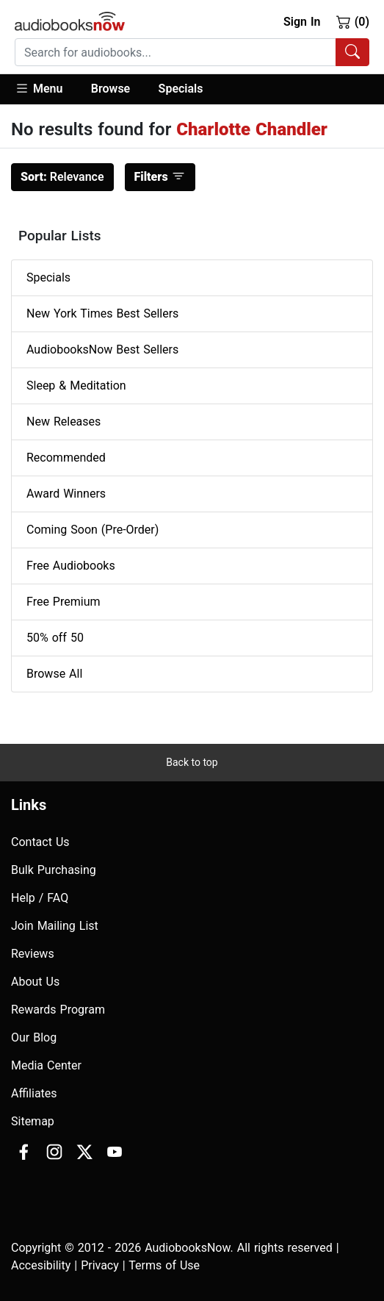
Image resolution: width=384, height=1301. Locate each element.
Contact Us (40, 842)
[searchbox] (175, 52)
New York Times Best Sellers (102, 313)
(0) (352, 21)
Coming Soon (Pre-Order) (92, 530)
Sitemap (32, 1121)
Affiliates (34, 1093)
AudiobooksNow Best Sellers (102, 349)
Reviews (32, 954)
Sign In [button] (301, 22)
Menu (38, 88)
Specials (181, 89)
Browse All (54, 674)
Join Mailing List (54, 926)
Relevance (62, 177)
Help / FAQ (39, 898)
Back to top (191, 762)
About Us (35, 982)
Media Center (46, 1065)
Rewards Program (58, 1010)
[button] (46, 89)
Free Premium (63, 602)
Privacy (100, 1265)
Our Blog (34, 1037)
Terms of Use (164, 1265)
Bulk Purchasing (53, 870)
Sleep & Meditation (76, 386)
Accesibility (40, 1265)
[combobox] (192, 52)
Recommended (66, 458)
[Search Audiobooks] (352, 52)
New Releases (63, 422)
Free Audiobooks (70, 566)
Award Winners (66, 494)
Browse (110, 89)
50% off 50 (55, 638)
